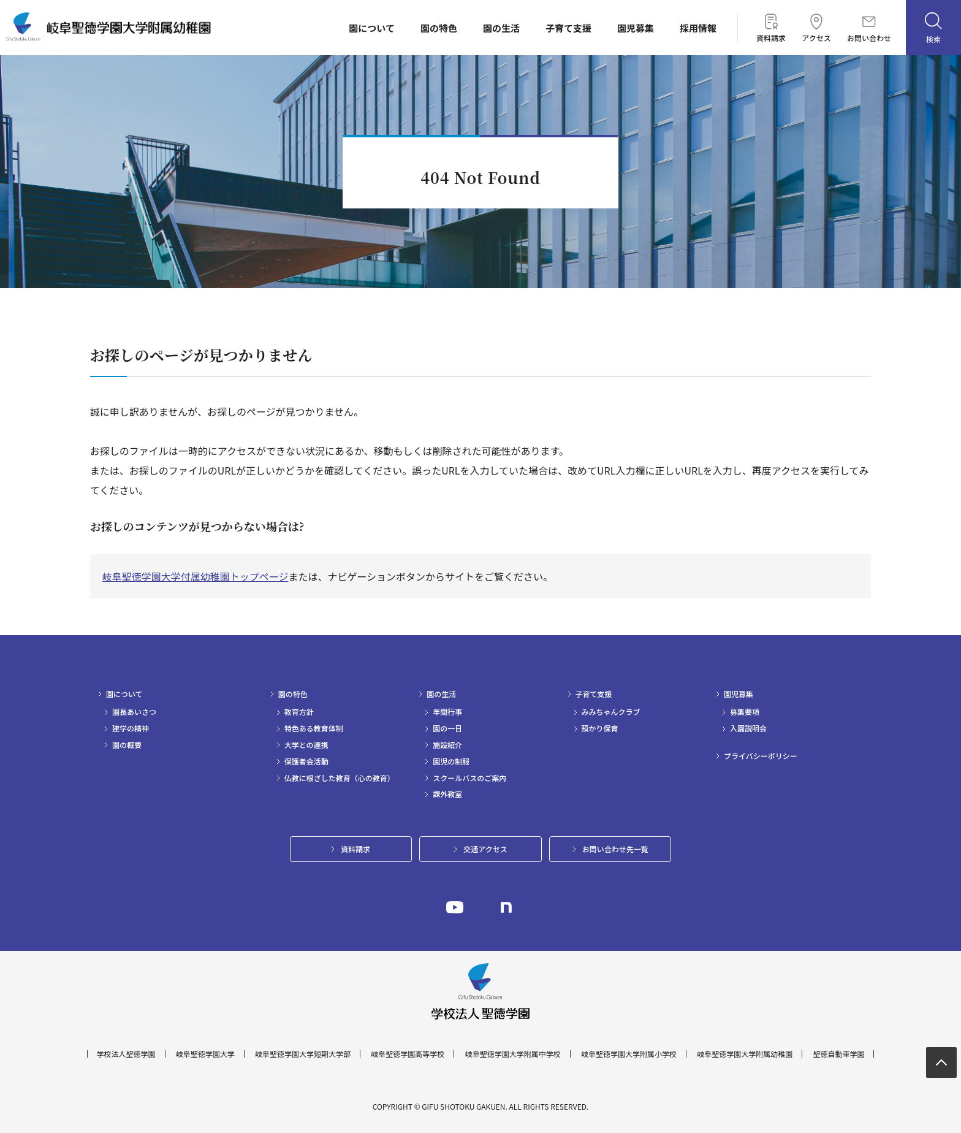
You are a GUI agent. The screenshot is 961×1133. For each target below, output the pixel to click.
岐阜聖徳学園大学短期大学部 (303, 1054)
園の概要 (127, 745)
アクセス (816, 27)
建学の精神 (130, 728)
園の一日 (447, 728)
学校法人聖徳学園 (126, 1054)
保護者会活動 (306, 761)
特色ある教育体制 (313, 728)
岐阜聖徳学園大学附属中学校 (513, 1054)
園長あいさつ (134, 712)
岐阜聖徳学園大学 (205, 1054)
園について (372, 27)
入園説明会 (748, 728)
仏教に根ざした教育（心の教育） (339, 778)
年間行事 (447, 712)
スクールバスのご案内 (469, 778)
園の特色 (438, 27)
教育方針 (299, 712)
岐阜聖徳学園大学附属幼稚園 (744, 1054)
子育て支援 (568, 27)
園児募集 (635, 27)
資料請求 (771, 27)
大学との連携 (306, 745)
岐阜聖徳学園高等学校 (407, 1054)
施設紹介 (447, 745)
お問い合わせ (869, 29)
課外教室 (447, 794)
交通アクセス (485, 849)
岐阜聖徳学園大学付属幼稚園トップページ (195, 576)
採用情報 (698, 27)
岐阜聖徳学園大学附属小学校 (629, 1054)
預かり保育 (600, 728)
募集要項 (744, 712)
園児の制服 (451, 761)
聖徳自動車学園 (838, 1054)
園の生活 (501, 27)
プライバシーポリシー (760, 756)
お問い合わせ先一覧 (615, 849)
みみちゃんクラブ (611, 712)
